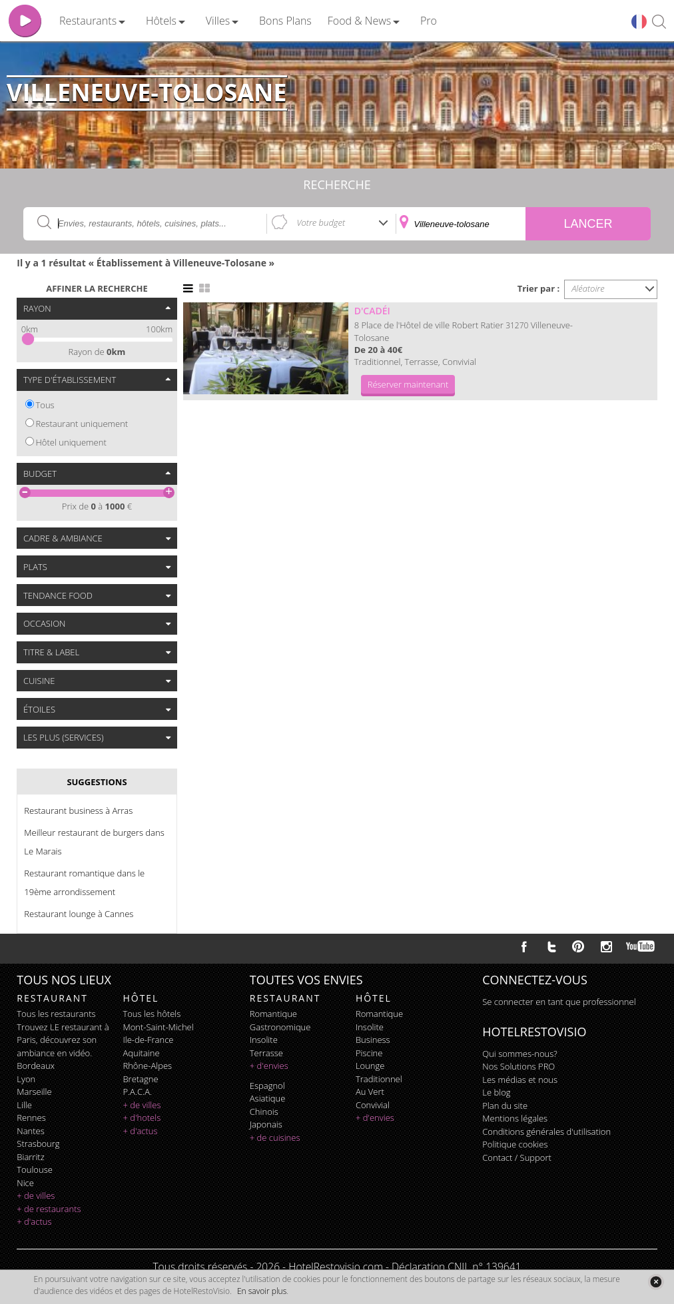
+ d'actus (34, 1221)
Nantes (30, 1131)
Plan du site (504, 1106)
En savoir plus (261, 1291)
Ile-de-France (148, 1040)
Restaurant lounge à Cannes (78, 914)
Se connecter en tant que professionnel (558, 1002)
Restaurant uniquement (82, 424)
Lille (24, 1105)
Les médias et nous (519, 1080)
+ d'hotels (142, 1118)
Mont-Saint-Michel (158, 1027)
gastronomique (280, 1027)
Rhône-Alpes (147, 1066)
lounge (370, 1066)
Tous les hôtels (151, 1014)
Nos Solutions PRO (518, 1066)
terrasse (266, 1053)
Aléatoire (588, 288)
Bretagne (140, 1079)
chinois (264, 1112)
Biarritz (30, 1157)
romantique (273, 1014)
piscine (369, 1053)
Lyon (26, 1079)
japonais (266, 1124)
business (373, 1040)
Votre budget (320, 222)
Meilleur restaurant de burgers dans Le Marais (94, 841)
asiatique (268, 1098)
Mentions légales (514, 1118)
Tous (45, 405)
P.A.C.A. (137, 1092)
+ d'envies (269, 1066)
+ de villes (36, 1195)
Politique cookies (514, 1144)
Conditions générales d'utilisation (546, 1132)
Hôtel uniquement (71, 442)
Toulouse (35, 1169)
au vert (370, 1092)
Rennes (31, 1118)
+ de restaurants (49, 1209)
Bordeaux (36, 1066)
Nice (25, 1183)
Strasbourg (38, 1143)
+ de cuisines (275, 1137)
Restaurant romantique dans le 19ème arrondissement (84, 882)
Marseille (34, 1092)
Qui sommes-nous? (519, 1054)
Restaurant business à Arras (78, 810)
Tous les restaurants (56, 1014)
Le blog (496, 1092)
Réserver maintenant (408, 384)
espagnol (267, 1086)
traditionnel (379, 1079)
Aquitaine (141, 1053)
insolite (264, 1040)
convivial (373, 1105)
